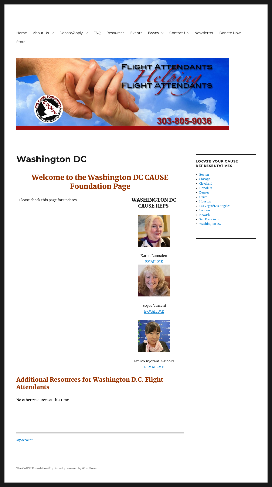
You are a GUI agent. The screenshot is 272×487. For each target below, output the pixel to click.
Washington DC (210, 224)
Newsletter (203, 33)
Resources (115, 33)
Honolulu (205, 188)
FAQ (97, 33)
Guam (203, 197)
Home (21, 33)
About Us (41, 33)
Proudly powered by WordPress (76, 468)
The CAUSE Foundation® (33, 468)
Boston (204, 175)
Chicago (204, 179)
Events (136, 33)
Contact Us (178, 33)
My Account (24, 440)
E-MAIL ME (154, 311)
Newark (204, 215)
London (204, 210)
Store (21, 42)
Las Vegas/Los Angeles (214, 206)
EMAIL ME (154, 261)
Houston (205, 201)
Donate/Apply (71, 33)
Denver (204, 192)
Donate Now (230, 33)
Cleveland (205, 183)
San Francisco (208, 219)
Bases (153, 33)
